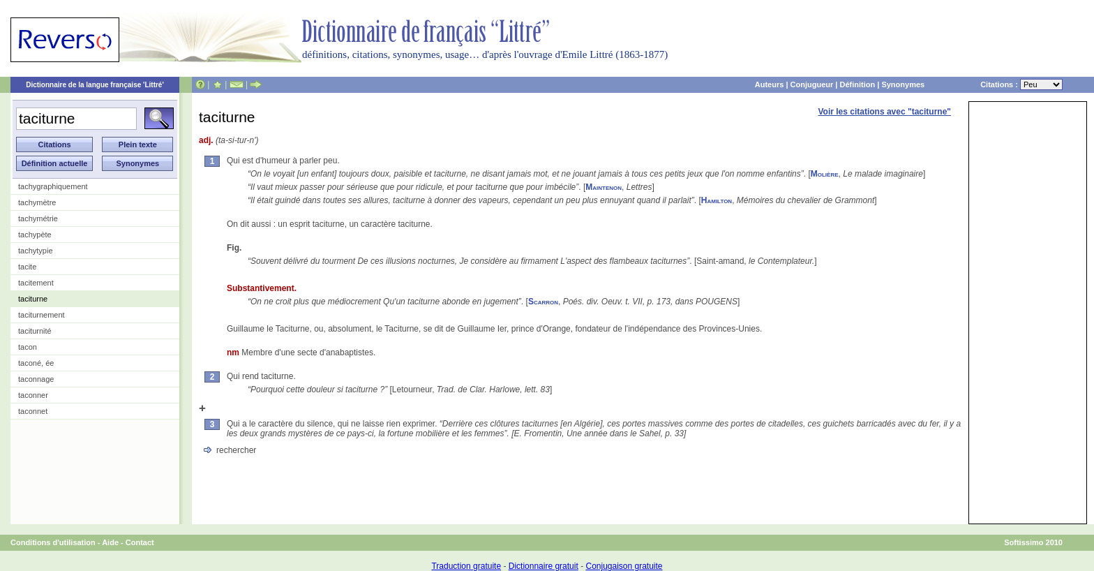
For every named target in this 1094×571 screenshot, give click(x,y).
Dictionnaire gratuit (543, 566)
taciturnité (35, 331)
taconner (33, 395)
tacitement (36, 283)
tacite (27, 266)
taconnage (36, 379)
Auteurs (769, 84)
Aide (110, 542)
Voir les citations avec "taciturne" (884, 112)
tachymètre (37, 202)
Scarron (543, 301)
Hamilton (716, 200)
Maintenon (603, 187)
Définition (857, 84)
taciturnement (41, 315)
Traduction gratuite (466, 566)
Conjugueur (812, 84)
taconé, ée (36, 363)
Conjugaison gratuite (623, 566)
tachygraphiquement (53, 186)
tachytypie (35, 250)
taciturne (32, 299)
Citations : (1021, 84)
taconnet (32, 411)
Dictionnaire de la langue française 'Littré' (95, 85)
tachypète (35, 234)
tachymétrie (38, 218)
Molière (825, 174)
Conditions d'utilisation (53, 542)
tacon (27, 347)
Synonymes (902, 84)
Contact (140, 542)
